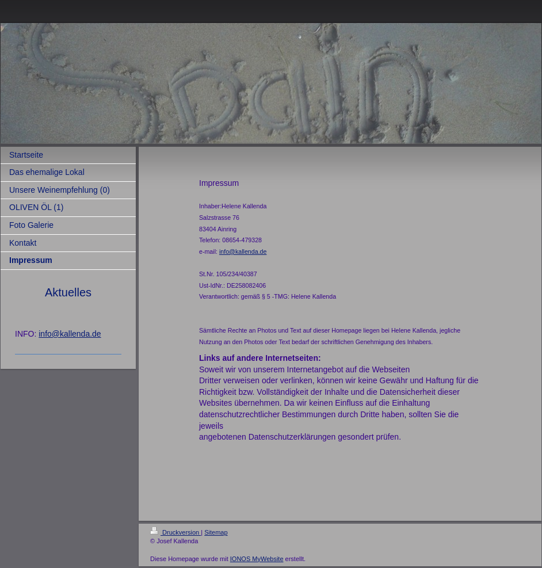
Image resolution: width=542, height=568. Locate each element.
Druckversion (175, 532)
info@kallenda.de (70, 333)
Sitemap (215, 532)
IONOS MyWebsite (257, 558)
